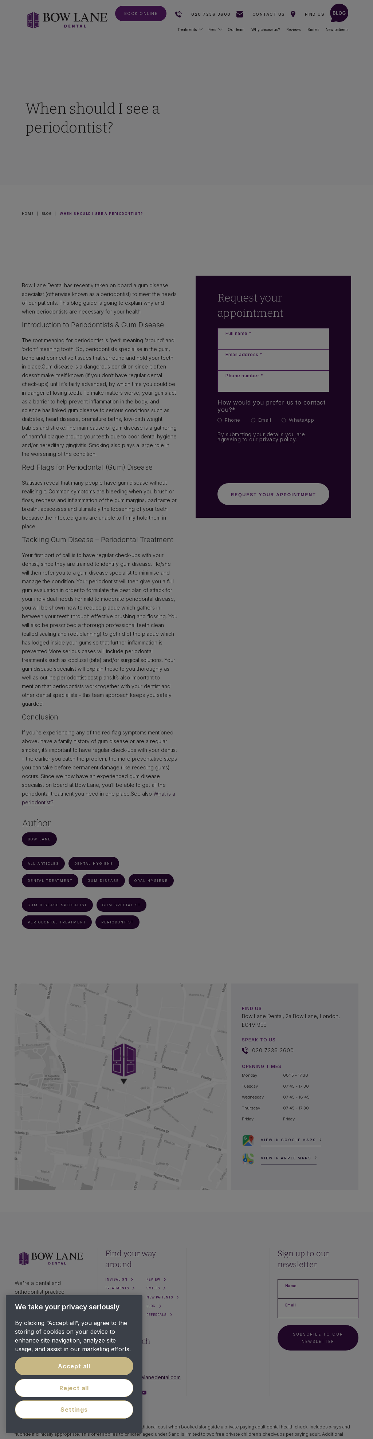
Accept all (74, 1366)
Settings (73, 1409)
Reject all (74, 1388)
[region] (74, 1364)
